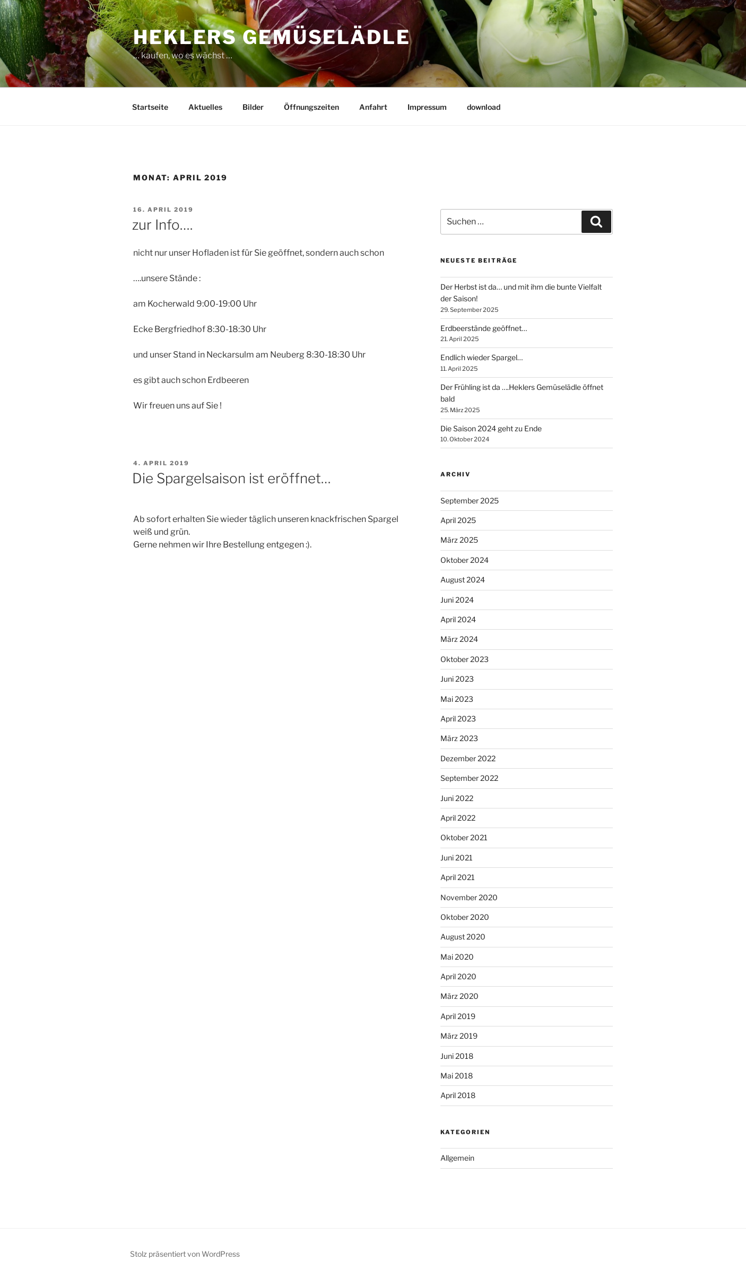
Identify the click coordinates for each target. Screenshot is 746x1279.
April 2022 (457, 817)
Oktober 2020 (464, 916)
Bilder (253, 106)
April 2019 (457, 1016)
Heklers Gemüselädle (272, 37)
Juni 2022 (456, 798)
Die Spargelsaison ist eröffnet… (231, 478)
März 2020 (459, 995)
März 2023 (459, 738)
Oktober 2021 (464, 837)
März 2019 (459, 1035)
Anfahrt (373, 106)
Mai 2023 (456, 698)
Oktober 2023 (464, 659)
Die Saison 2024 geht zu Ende (491, 428)
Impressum (427, 106)
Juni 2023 (457, 678)
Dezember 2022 (468, 758)
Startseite (150, 106)
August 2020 (462, 936)
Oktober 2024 (464, 559)
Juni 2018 (456, 1055)
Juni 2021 (456, 857)
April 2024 (458, 619)
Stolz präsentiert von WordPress (185, 1253)
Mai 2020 (457, 956)
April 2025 (458, 520)
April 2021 (457, 877)
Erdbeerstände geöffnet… (483, 328)
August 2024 (462, 579)
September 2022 (469, 777)
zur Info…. (162, 224)
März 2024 (459, 638)
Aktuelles (205, 106)
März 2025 (459, 539)
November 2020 (469, 897)
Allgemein (457, 1157)
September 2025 (469, 500)
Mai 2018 (456, 1075)
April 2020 (458, 976)
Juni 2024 (457, 599)
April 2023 (458, 718)
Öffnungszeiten (311, 106)
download (483, 106)
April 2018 (457, 1095)
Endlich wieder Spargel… (481, 357)
